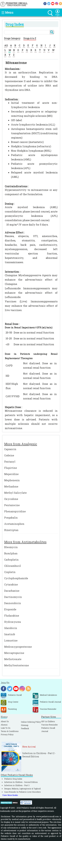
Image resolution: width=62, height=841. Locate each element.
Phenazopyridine (15, 511)
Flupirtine (10, 467)
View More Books (10, 795)
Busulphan (11, 553)
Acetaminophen (14, 523)
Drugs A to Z (29, 38)
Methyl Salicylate (15, 492)
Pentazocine (12, 505)
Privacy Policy (7, 734)
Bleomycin (11, 547)
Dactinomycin (13, 597)
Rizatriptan (11, 530)
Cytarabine (11, 584)
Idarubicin (10, 628)
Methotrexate (12, 659)
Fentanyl (9, 461)
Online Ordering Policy (31, 722)
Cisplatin (10, 572)
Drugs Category (12, 38)
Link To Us (5, 728)
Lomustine (11, 640)
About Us (5, 721)
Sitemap (24, 725)
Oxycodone (11, 499)
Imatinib (9, 634)
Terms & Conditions (10, 731)
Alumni (4, 724)
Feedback (25, 728)
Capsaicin (10, 449)
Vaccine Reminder (49, 724)
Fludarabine (11, 615)
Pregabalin (11, 517)
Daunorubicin (12, 603)
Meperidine (11, 474)
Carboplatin (11, 559)
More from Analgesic (20, 444)
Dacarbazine (11, 590)
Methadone (11, 486)
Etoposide (10, 609)
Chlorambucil (12, 565)
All (6, 45)
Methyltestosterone (16, 665)
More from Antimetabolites (25, 542)
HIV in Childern (48, 721)
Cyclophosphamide (16, 578)
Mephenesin (12, 480)
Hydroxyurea (12, 621)
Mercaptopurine (14, 653)
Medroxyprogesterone (18, 646)
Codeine (9, 455)
